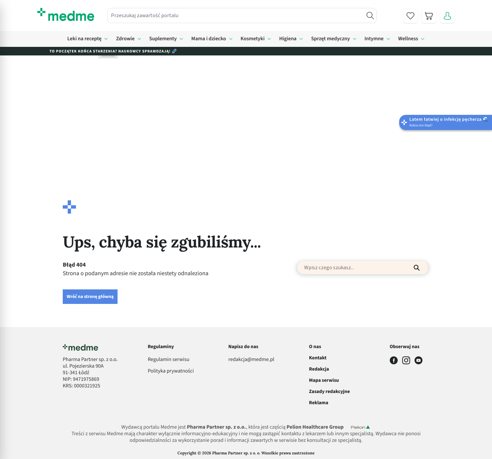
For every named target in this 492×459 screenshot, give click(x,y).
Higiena (288, 39)
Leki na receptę (84, 39)
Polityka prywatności (171, 371)
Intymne (374, 39)
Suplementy (163, 39)
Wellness (408, 39)
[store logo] (65, 14)
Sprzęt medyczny (330, 39)
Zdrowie (125, 39)
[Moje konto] (447, 16)
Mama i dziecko (208, 39)
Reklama (318, 403)
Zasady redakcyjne (329, 391)
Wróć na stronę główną (90, 296)
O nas (315, 347)
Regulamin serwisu (168, 359)
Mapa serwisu (324, 380)
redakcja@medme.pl (251, 359)
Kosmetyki (253, 39)
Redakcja (319, 369)
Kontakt (318, 358)
